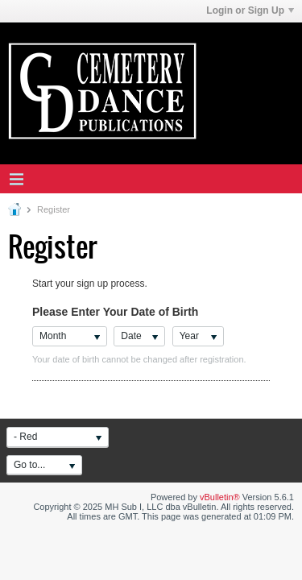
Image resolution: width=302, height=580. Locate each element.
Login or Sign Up (250, 10)
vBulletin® (220, 497)
